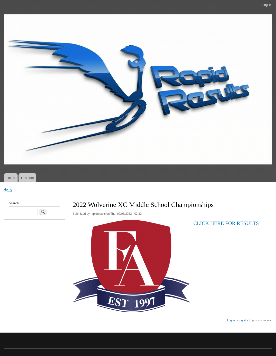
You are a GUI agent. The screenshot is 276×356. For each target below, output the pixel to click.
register (243, 320)
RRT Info (27, 178)
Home (11, 178)
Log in (266, 5)
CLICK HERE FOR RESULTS (226, 223)
